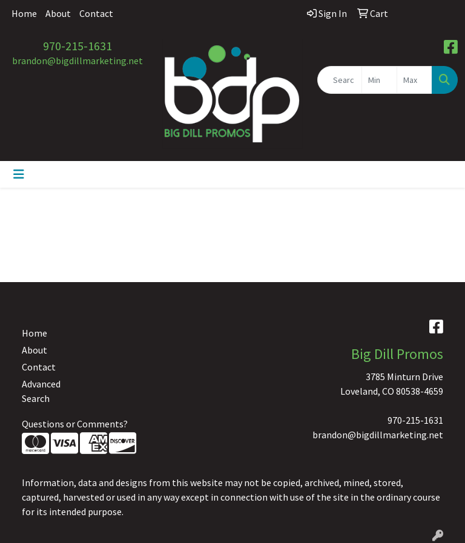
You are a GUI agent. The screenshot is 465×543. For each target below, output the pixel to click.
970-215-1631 (77, 45)
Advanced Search (41, 391)
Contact (96, 13)
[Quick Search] (339, 80)
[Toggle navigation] (18, 174)
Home (24, 13)
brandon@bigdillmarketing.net (77, 60)
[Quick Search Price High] (414, 80)
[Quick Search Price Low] (379, 80)
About (58, 13)
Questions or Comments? (75, 424)
